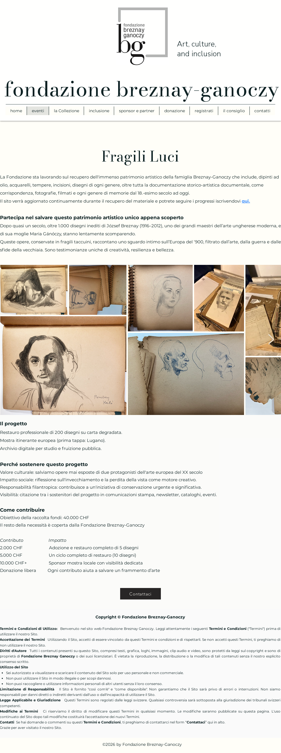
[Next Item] (271, 339)
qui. (246, 201)
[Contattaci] (140, 593)
